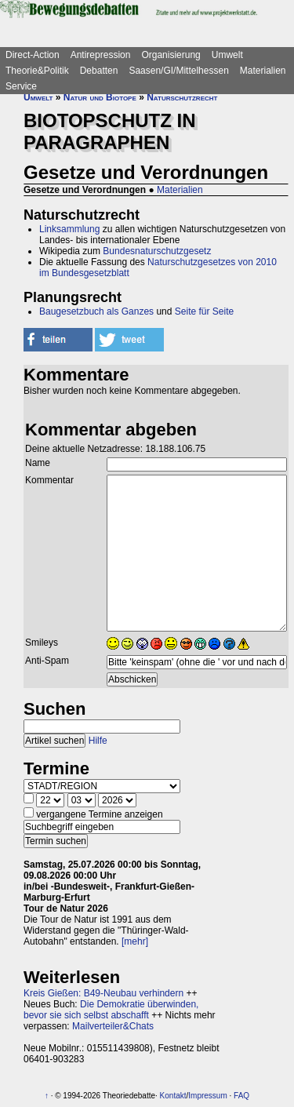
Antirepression (101, 54)
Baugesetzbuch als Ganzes (96, 311)
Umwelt (227, 54)
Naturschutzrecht (182, 97)
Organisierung (170, 54)
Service (21, 86)
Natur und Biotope (100, 97)
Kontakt (173, 1095)
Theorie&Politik (37, 70)
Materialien (263, 70)
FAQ (241, 1095)
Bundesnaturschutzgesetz (157, 251)
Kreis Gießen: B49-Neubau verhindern (103, 993)
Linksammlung (69, 229)
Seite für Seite (204, 311)
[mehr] (135, 941)
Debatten (99, 70)
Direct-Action (32, 54)
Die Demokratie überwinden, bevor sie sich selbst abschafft (111, 1010)
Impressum (207, 1095)
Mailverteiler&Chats (113, 1026)
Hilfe (98, 740)
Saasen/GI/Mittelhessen (178, 70)
